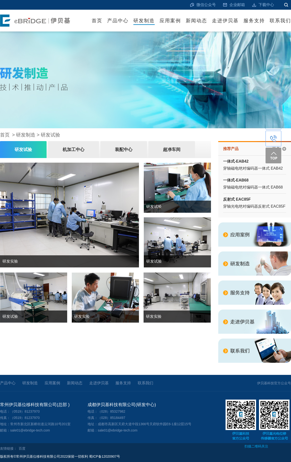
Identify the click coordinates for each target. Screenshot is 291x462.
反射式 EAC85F (237, 199)
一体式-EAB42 (236, 161)
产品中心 (118, 20)
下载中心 (266, 5)
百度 (22, 448)
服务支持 (254, 20)
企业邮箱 (237, 5)
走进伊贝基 (225, 20)
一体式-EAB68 (236, 180)
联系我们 (280, 20)
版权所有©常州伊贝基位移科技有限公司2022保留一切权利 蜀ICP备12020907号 (60, 456)
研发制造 (144, 20)
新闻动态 (196, 20)
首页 (97, 20)
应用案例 (170, 20)
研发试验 (50, 134)
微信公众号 (206, 5)
